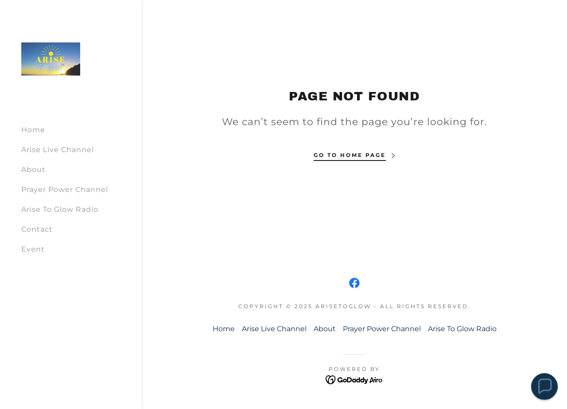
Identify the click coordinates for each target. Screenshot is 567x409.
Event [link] (33, 249)
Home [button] (224, 329)
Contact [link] (37, 229)
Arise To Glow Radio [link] (59, 209)
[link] (50, 58)
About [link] (33, 169)
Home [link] (33, 130)
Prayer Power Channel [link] (64, 189)
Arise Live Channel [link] (57, 149)
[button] (544, 386)
